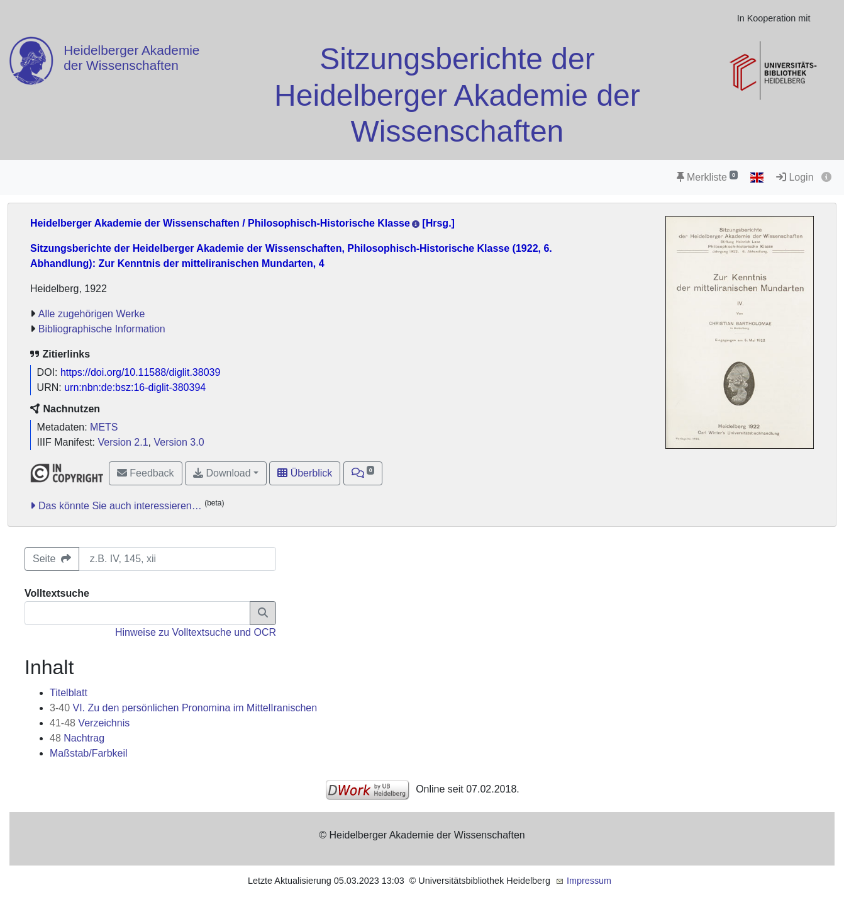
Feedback (145, 473)
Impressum (589, 881)
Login (795, 177)
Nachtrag (77, 738)
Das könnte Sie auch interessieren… (120, 505)
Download (222, 473)
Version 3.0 (178, 442)
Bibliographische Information (101, 329)
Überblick (304, 473)
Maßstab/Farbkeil (89, 753)
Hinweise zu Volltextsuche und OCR (195, 632)
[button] (363, 473)
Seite (52, 558)
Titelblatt (68, 692)
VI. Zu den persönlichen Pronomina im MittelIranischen (183, 707)
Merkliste (707, 177)
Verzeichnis (90, 723)
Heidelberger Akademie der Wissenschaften (131, 57)
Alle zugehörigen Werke (91, 313)
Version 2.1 (123, 442)
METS (104, 427)
